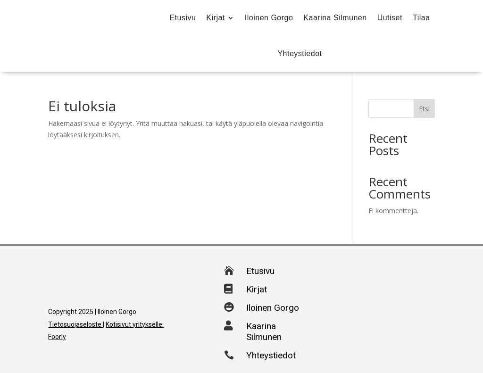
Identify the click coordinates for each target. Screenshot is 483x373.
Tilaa (421, 18)
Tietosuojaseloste (75, 324)
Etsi (424, 108)
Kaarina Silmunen (334, 18)
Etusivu (182, 18)
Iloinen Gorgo (269, 18)
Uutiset (389, 18)
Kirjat (215, 18)
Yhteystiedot (299, 54)
